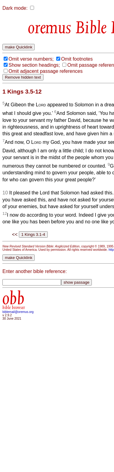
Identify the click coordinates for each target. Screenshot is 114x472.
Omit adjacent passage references (46, 71)
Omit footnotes (77, 59)
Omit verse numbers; (31, 59)
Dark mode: (15, 8)
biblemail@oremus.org (18, 312)
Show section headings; (34, 65)
